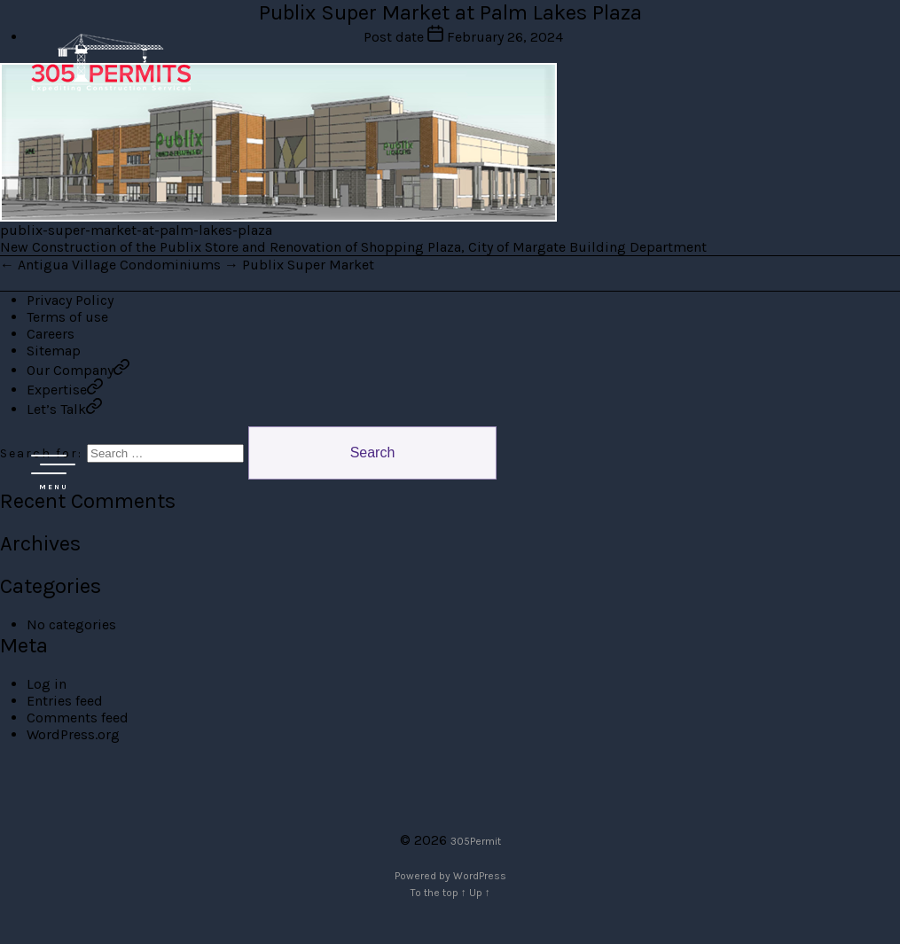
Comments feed (78, 717)
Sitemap (54, 350)
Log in (47, 683)
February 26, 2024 (505, 36)
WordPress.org (73, 734)
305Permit (475, 841)
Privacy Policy (70, 300)
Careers (50, 333)
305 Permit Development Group (111, 62)
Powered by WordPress (450, 876)
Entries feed (65, 700)
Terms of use (67, 316)
